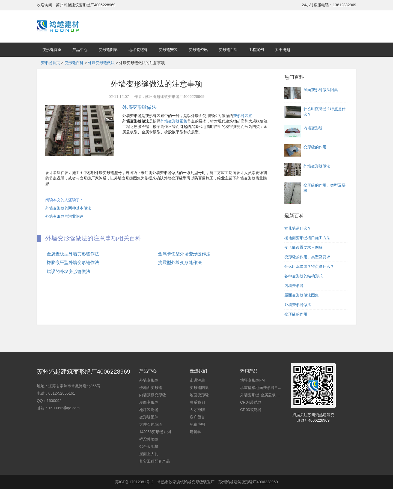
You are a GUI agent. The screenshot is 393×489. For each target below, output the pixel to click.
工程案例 (256, 49)
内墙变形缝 (293, 285)
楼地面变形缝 (150, 387)
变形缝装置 (242, 115)
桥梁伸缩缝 (148, 439)
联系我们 (197, 402)
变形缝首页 (51, 49)
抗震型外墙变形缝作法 (180, 262)
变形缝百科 (228, 49)
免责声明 (197, 424)
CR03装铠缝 (250, 409)
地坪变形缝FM (252, 380)
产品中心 (80, 49)
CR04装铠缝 (250, 402)
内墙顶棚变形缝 (152, 395)
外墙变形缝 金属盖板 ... (260, 395)
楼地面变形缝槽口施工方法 (307, 238)
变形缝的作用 (295, 314)
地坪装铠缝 (138, 49)
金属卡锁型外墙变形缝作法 (184, 253)
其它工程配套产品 (154, 461)
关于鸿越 (282, 49)
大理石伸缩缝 (150, 424)
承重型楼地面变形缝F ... (260, 387)
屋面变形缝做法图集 (301, 295)
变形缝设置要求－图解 (303, 247)
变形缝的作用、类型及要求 (307, 257)
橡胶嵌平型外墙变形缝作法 (73, 262)
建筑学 (195, 432)
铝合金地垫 (148, 446)
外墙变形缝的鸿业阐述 (64, 216)
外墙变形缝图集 (173, 121)
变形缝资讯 (198, 49)
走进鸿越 (197, 380)
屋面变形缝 (148, 402)
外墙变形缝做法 (101, 63)
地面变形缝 (199, 395)
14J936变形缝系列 (155, 432)
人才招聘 (197, 409)
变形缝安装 (168, 49)
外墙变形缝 (148, 380)
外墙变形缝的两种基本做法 (68, 208)
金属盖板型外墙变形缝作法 (73, 253)
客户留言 (197, 417)
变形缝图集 (108, 49)
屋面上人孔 (148, 454)
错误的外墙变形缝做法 (68, 271)
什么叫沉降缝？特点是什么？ (309, 266)
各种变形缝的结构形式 (303, 276)
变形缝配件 (148, 417)
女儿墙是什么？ (297, 228)
